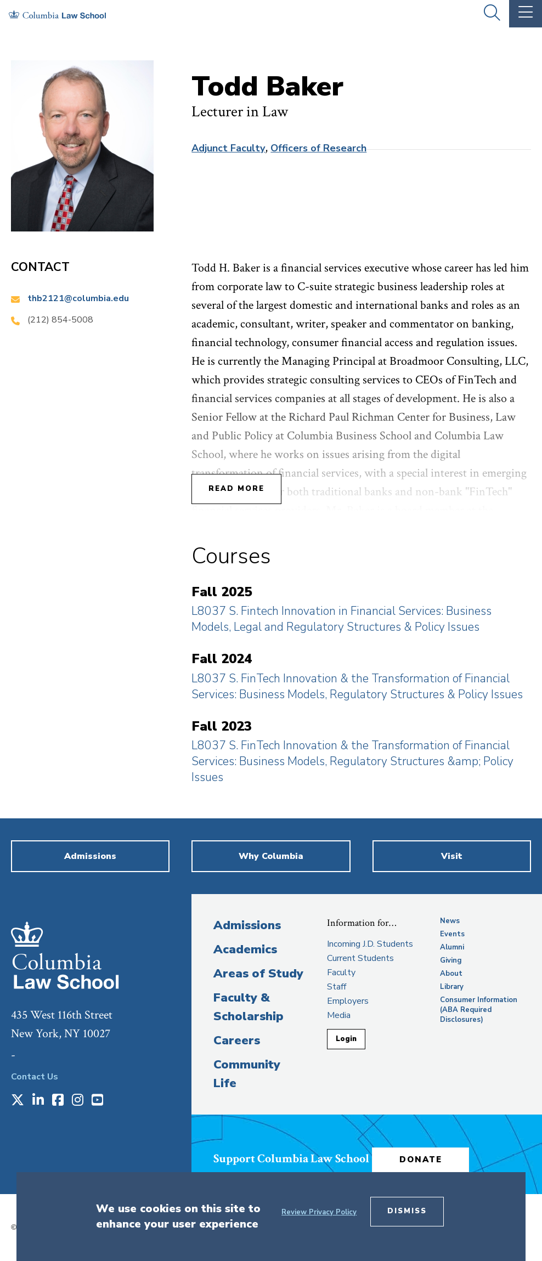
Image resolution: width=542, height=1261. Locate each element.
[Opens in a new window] (17, 1101)
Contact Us (34, 1077)
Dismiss (407, 1211)
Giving (451, 960)
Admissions (247, 925)
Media (339, 1015)
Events (452, 934)
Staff (336, 987)
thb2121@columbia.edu (78, 298)
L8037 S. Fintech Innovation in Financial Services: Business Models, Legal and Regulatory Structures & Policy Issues (341, 619)
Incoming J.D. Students (370, 944)
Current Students (360, 958)
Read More (236, 489)
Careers (236, 1040)
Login (346, 1039)
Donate (421, 1159)
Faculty (341, 972)
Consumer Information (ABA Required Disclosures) (478, 1010)
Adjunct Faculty (228, 148)
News (450, 921)
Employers (348, 1001)
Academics (245, 949)
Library (452, 987)
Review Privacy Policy (319, 1212)
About (451, 974)
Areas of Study (258, 973)
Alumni (452, 947)
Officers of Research (318, 148)
